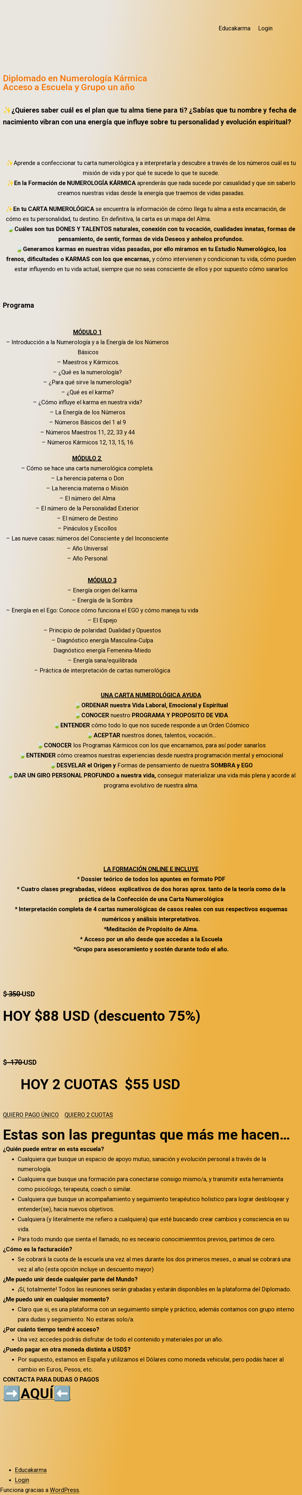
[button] (31, 1114)
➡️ (12, 1393)
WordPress (64, 1490)
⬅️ (62, 1393)
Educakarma (234, 28)
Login (265, 28)
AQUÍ (37, 1393)
